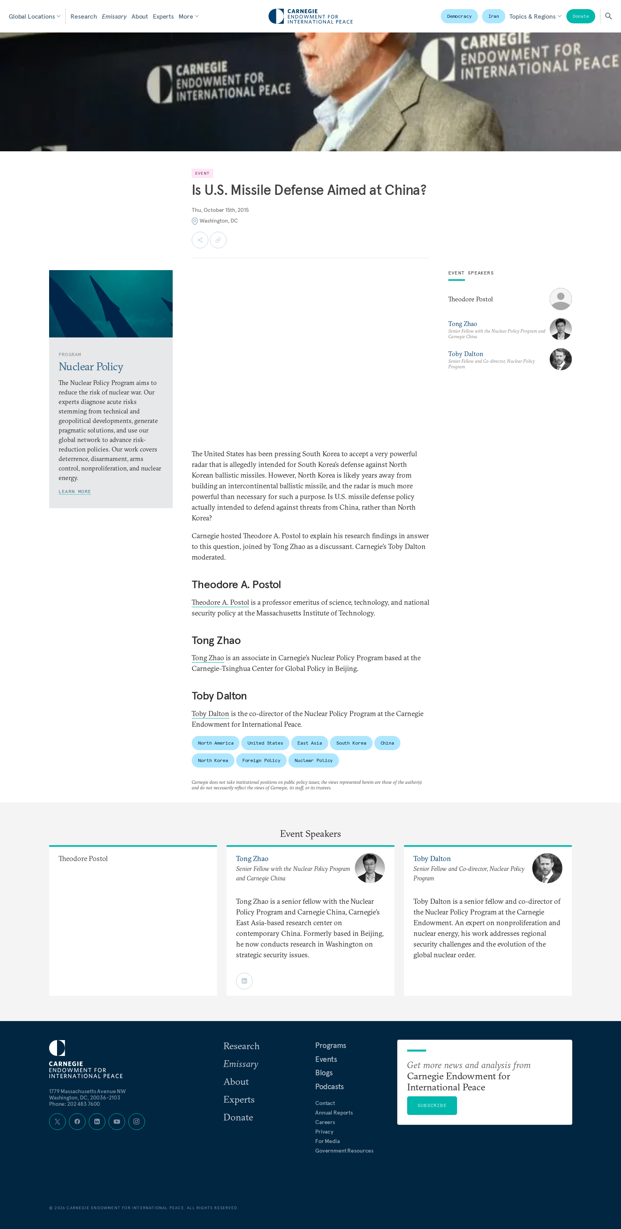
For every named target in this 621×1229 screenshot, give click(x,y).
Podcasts (329, 1086)
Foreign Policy (261, 760)
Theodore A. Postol (220, 602)
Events (326, 1059)
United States (265, 743)
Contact (325, 1103)
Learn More (75, 491)
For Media (327, 1141)
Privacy (324, 1131)
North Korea (213, 760)
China (387, 743)
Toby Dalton (210, 713)
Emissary (114, 16)
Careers (325, 1122)
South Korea (351, 743)
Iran (493, 16)
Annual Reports (334, 1112)
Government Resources (344, 1150)
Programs (330, 1045)
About (139, 16)
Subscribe (432, 1105)
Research (83, 16)
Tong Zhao (208, 657)
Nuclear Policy (314, 760)
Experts (163, 16)
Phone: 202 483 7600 (74, 1104)
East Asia (309, 743)
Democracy (459, 16)
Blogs (324, 1072)
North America (215, 743)
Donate (581, 16)
